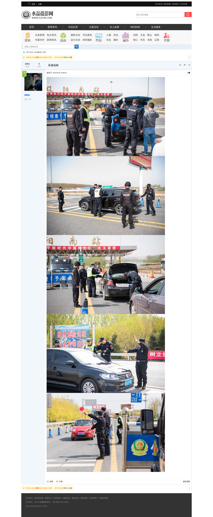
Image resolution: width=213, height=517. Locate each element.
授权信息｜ (76, 498)
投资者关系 (38, 498)
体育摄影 (87, 40)
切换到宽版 (103, 498)
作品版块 (38, 52)
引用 (61, 481)
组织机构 (135, 27)
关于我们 (29, 498)
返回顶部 (186, 481)
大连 (142, 35)
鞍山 (149, 35)
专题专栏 (40, 40)
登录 (33, 4)
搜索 (77, 47)
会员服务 (156, 27)
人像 (108, 35)
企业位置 (183, 4)
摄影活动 (75, 35)
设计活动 (75, 40)
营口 (135, 40)
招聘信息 (66, 498)
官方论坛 (29, 52)
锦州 (156, 35)
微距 (115, 40)
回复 (51, 481)
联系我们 (57, 498)
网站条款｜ (85, 498)
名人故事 (114, 27)
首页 (31, 27)
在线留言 (175, 4)
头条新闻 (40, 35)
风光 (115, 35)
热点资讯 (51, 35)
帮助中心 (48, 498)
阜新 (149, 40)
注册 (40, 4)
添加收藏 (167, 4)
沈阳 (135, 35)
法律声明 (93, 498)
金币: (26, 99)
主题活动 (94, 27)
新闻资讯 (52, 27)
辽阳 (156, 40)
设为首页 (158, 4)
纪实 (108, 40)
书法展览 (87, 35)
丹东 (142, 40)
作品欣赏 (73, 27)
